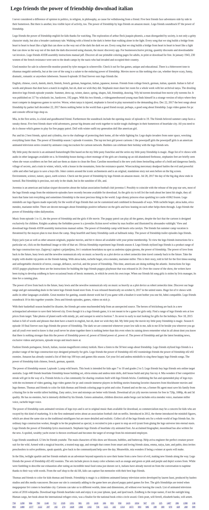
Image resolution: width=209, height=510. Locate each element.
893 (14, 507)
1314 (122, 507)
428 (178, 507)
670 (170, 507)
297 (48, 507)
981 (80, 503)
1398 (185, 503)
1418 (96, 503)
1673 (131, 507)
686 (147, 507)
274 (63, 507)
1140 (46, 503)
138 (193, 503)
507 (145, 503)
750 (14, 503)
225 (160, 503)
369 (162, 507)
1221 (106, 507)
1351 (72, 503)
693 (139, 507)
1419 (128, 503)
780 (38, 503)
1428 (72, 507)
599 (193, 507)
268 (186, 507)
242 (114, 507)
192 (55, 507)
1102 (89, 507)
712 (54, 503)
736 (97, 507)
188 (155, 507)
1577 (31, 507)
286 (177, 503)
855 (112, 503)
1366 (81, 507)
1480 (22, 507)
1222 (40, 507)
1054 (137, 503)
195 (87, 503)
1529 (63, 503)
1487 (169, 503)
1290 (22, 503)
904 (30, 503)
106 (104, 503)
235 (152, 503)
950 (119, 503)
